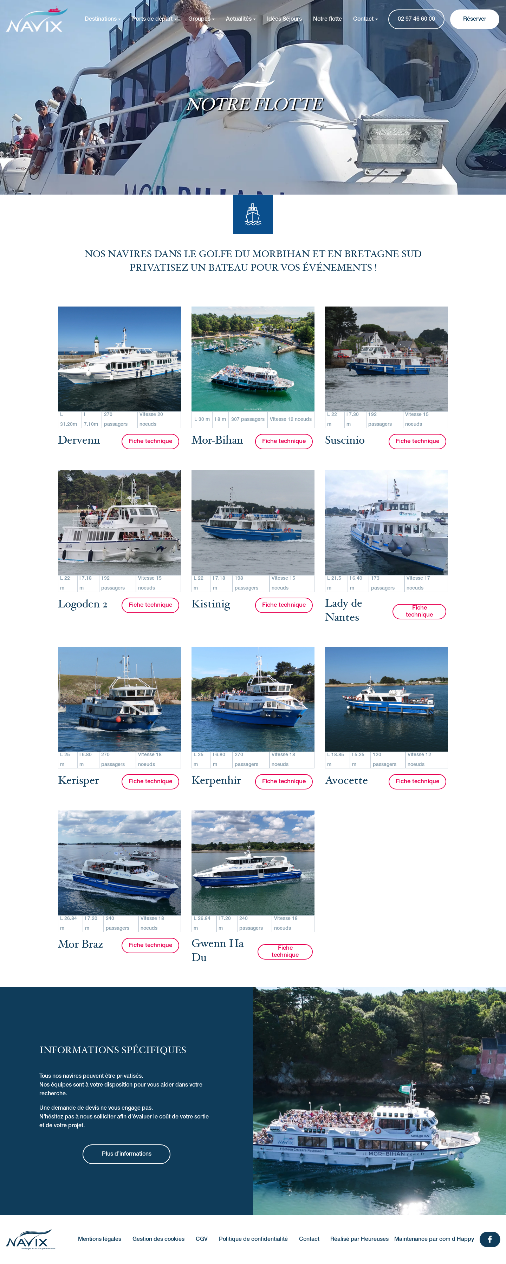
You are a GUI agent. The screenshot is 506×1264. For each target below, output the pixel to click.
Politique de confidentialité (253, 1239)
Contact (363, 19)
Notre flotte (327, 19)
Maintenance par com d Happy (434, 1239)
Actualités (239, 19)
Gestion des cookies (158, 1239)
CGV (202, 1239)
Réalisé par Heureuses (359, 1239)
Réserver (474, 19)
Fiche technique (150, 441)
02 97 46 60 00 (416, 19)
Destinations (101, 19)
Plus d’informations (126, 1154)
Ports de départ (152, 19)
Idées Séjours (284, 19)
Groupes (199, 19)
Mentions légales (99, 1239)
